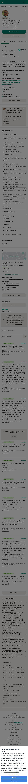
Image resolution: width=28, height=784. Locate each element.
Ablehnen (14, 777)
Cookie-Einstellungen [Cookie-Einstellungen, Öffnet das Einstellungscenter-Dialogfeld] (14, 774)
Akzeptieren (14, 780)
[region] (14, 765)
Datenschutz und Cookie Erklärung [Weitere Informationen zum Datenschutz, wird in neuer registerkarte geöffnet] (12, 772)
